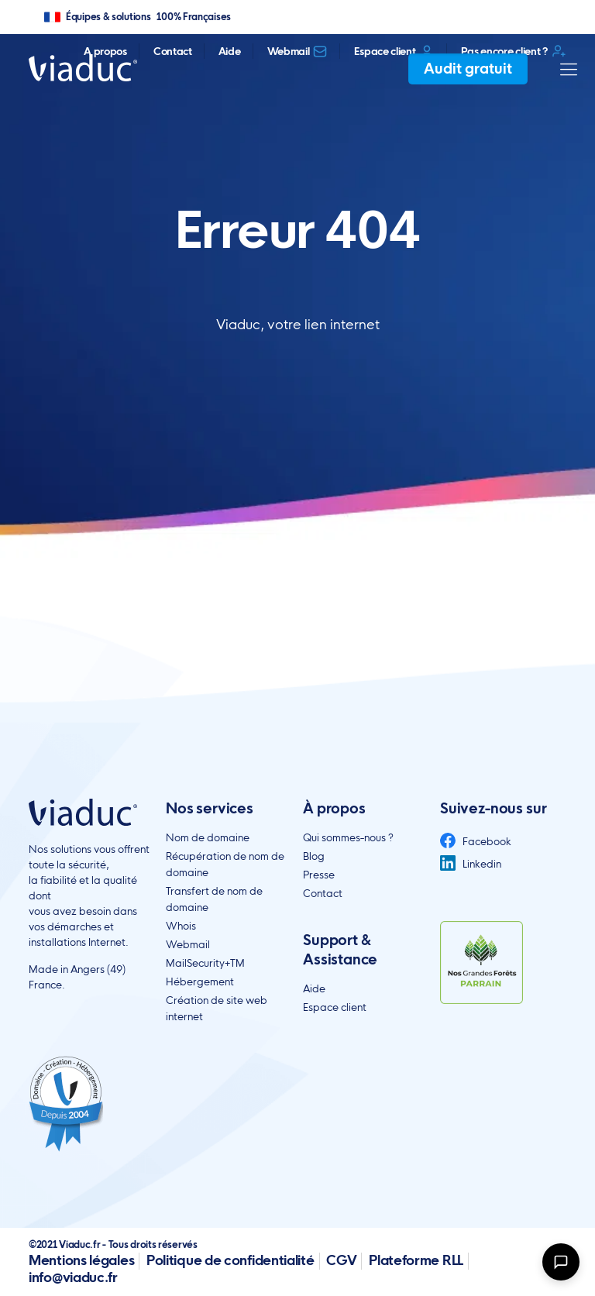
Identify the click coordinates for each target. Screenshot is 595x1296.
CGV (341, 1260)
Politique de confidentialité (230, 1260)
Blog (314, 856)
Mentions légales (81, 1260)
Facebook (475, 841)
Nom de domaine (207, 837)
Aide (229, 51)
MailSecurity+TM (205, 963)
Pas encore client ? (513, 51)
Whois (181, 926)
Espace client (394, 51)
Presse (319, 874)
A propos (105, 51)
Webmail (297, 51)
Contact (172, 51)
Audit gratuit (468, 68)
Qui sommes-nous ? (348, 837)
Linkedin (470, 864)
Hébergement (200, 981)
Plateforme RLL (416, 1260)
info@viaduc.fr (73, 1277)
